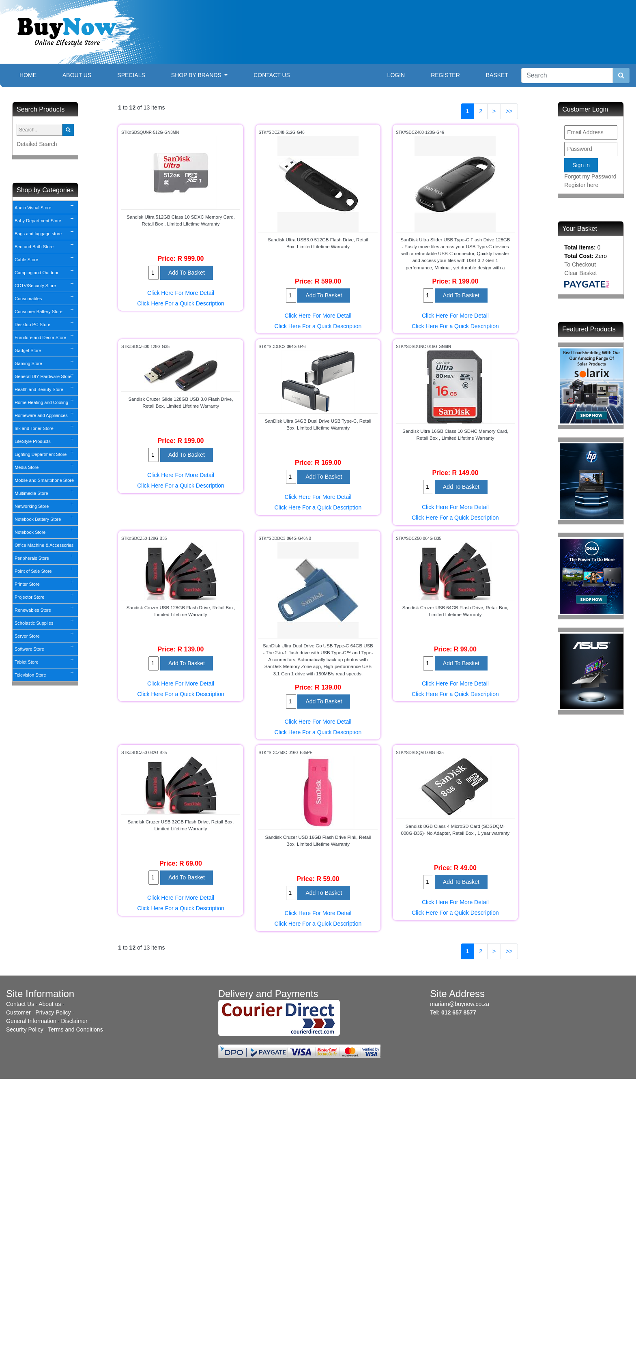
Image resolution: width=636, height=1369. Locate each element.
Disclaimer (74, 1021)
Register (445, 75)
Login (396, 75)
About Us (76, 75)
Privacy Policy (53, 1012)
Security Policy (24, 1029)
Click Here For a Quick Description (180, 303)
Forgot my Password (590, 176)
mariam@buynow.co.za (459, 1004)
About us (50, 1004)
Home (34, 74)
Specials (131, 75)
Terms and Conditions (75, 1029)
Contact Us (272, 75)
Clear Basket (580, 273)
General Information (31, 1021)
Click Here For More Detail (180, 293)
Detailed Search (37, 144)
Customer (18, 1012)
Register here (581, 185)
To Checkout (580, 264)
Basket (497, 75)
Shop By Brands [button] (197, 75)
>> (509, 111)
